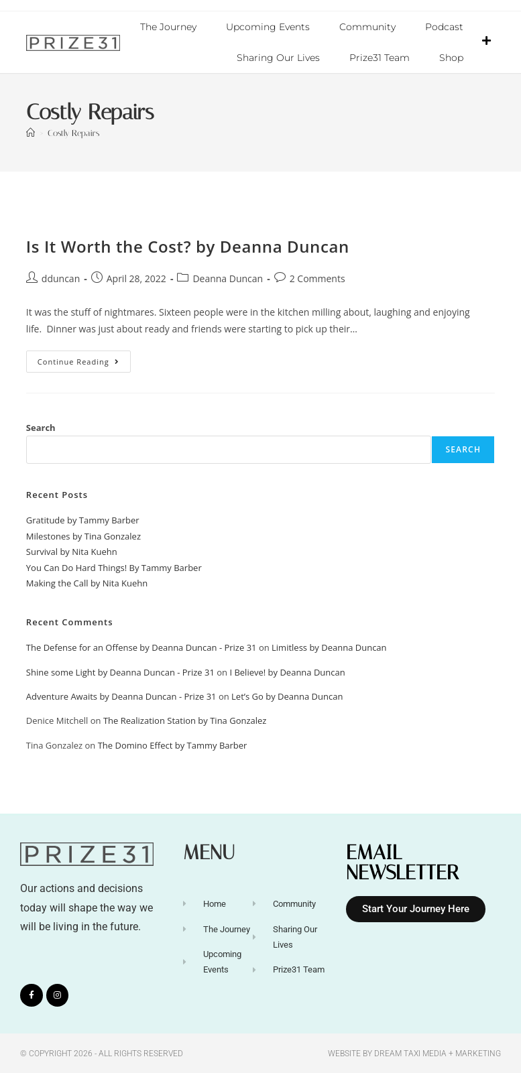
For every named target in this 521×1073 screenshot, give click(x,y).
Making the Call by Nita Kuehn (87, 582)
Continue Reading (84, 358)
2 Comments (317, 277)
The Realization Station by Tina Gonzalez (185, 720)
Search (41, 427)
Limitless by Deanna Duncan (329, 647)
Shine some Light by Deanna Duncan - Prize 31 (120, 672)
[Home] (30, 132)
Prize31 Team (379, 58)
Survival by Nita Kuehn (71, 551)
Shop (451, 58)
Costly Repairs (73, 132)
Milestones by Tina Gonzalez (83, 535)
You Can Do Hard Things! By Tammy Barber (114, 567)
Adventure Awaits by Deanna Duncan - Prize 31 (121, 696)
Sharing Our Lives (278, 58)
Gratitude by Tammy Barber (82, 519)
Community (367, 27)
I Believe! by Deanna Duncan (287, 672)
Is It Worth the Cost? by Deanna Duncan (187, 246)
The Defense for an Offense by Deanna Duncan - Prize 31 (141, 647)
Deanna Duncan (227, 277)
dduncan (61, 277)
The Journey (168, 27)
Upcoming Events (268, 27)
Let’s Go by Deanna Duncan (287, 696)
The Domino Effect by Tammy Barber (172, 745)
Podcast (444, 27)
